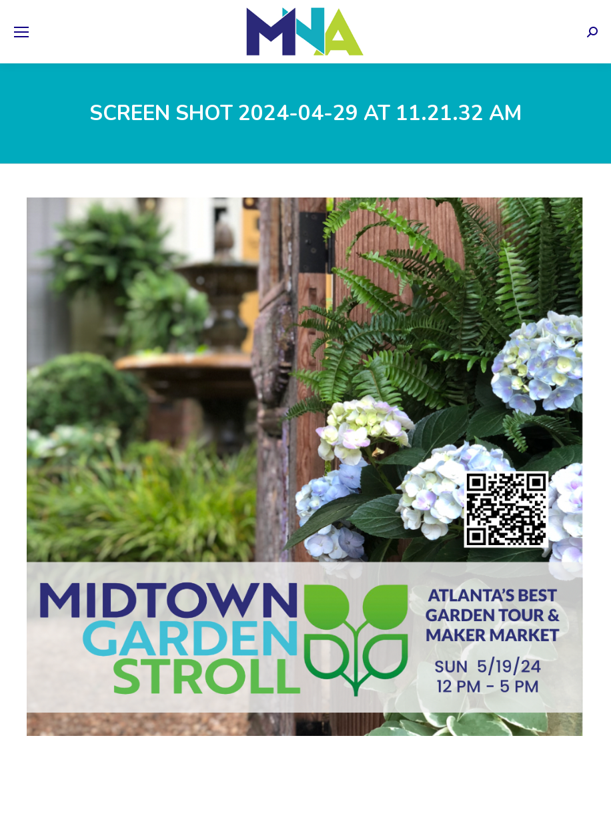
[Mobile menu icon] (21, 32)
